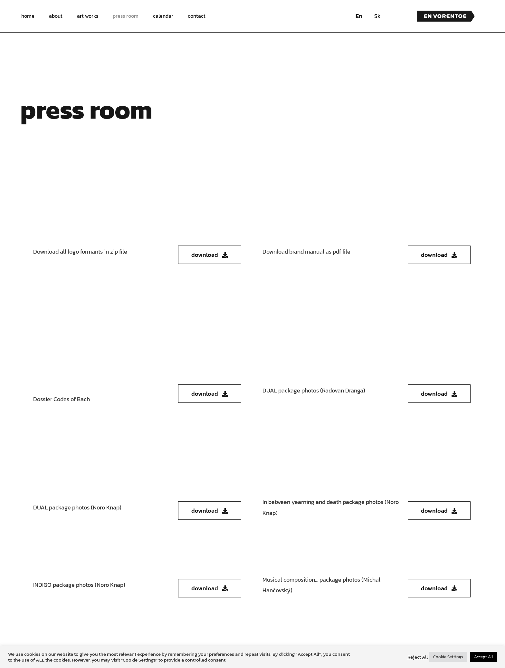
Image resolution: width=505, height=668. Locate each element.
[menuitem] (359, 16)
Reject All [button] (417, 657)
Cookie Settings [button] (448, 657)
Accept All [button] (483, 657)
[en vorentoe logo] (446, 13)
